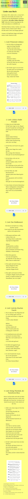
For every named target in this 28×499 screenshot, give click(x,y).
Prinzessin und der (10, 4)
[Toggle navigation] (25, 2)
